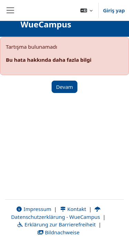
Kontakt (73, 208)
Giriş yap (114, 10)
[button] (86, 10)
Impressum (33, 208)
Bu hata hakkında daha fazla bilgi (49, 59)
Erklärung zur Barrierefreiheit (56, 224)
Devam (64, 86)
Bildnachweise (58, 232)
